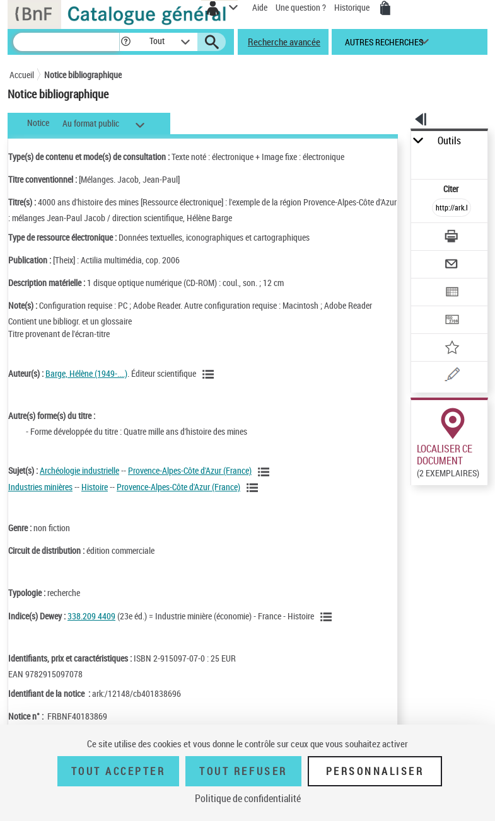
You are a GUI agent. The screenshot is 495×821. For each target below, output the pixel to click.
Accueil (21, 75)
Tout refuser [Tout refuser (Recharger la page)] (243, 771)
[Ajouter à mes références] (451, 349)
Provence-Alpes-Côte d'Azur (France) (190, 470)
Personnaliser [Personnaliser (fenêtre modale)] (375, 771)
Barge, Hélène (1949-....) (86, 373)
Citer (451, 189)
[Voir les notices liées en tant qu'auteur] (210, 374)
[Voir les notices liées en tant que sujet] (265, 471)
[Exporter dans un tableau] (451, 293)
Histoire (94, 487)
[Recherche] (66, 42)
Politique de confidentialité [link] (248, 798)
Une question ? (301, 7)
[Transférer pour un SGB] (451, 321)
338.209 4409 (91, 616)
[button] (126, 42)
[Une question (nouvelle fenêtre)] (451, 376)
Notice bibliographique (83, 75)
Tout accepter (118, 771)
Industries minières (40, 487)
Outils (449, 140)
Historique (352, 7)
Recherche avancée (284, 41)
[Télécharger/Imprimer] (451, 238)
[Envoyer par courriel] (451, 265)
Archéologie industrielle (79, 470)
